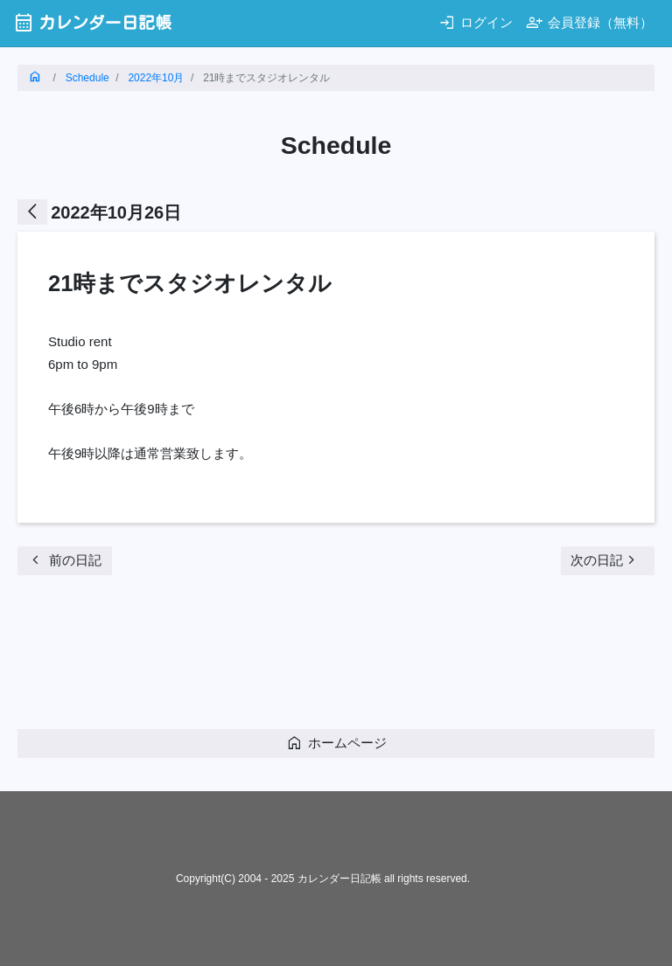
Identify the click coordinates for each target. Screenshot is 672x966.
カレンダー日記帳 (92, 22)
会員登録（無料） (589, 22)
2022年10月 (156, 78)
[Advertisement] (336, 657)
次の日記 (605, 560)
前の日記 (64, 560)
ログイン (475, 22)
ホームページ (336, 743)
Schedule (87, 78)
